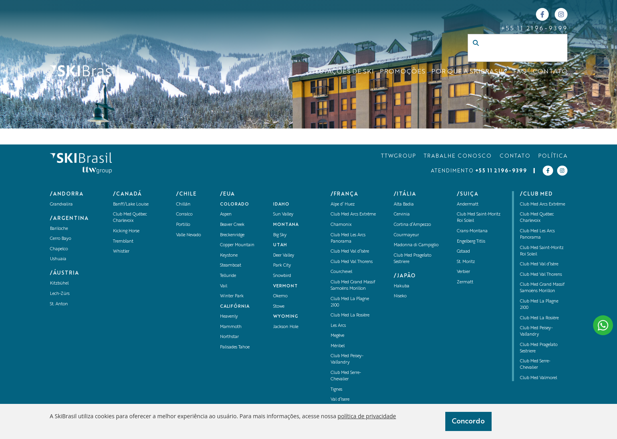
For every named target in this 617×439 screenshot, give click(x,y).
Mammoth (231, 327)
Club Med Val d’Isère (350, 251)
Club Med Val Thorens (352, 262)
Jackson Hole (285, 327)
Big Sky (280, 235)
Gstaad (463, 251)
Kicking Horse (126, 231)
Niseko (400, 296)
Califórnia (235, 307)
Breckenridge (232, 235)
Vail (223, 286)
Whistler (121, 251)
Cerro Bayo (60, 239)
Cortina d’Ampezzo (412, 225)
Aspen (226, 214)
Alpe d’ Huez (343, 204)
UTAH (280, 245)
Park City (282, 265)
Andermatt (467, 204)
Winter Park (232, 296)
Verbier (463, 272)
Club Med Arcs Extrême (353, 214)
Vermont (285, 286)
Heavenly (229, 316)
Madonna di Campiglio (416, 245)
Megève (337, 336)
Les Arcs (338, 326)
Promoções (402, 72)
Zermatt (465, 282)
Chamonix (341, 225)
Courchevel (341, 272)
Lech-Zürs (59, 294)
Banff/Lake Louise (131, 204)
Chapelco (59, 249)
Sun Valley (283, 214)
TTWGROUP (398, 156)
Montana (286, 225)
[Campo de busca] (509, 55)
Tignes (336, 390)
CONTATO (550, 72)
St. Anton (59, 304)
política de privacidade (366, 416)
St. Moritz (466, 262)
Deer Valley (283, 255)
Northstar (229, 337)
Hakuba (401, 286)
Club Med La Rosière (350, 315)
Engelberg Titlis (471, 241)
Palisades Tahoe (235, 347)
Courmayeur (406, 235)
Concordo (468, 421)
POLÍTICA (552, 156)
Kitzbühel (59, 283)
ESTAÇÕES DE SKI (344, 72)
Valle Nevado (188, 235)
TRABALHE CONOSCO (458, 156)
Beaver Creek (232, 225)
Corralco (184, 214)
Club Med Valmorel (538, 378)
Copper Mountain (237, 245)
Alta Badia (404, 204)
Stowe (278, 307)
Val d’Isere (340, 399)
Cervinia (402, 214)
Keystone (229, 255)
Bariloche (59, 229)
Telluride (228, 276)
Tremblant (123, 241)
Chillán (183, 204)
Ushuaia (58, 259)
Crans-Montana (472, 231)
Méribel (338, 346)
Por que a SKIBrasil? (469, 72)
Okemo (280, 296)
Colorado (234, 204)
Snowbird (282, 276)
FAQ (520, 72)
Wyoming (285, 316)
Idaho (281, 204)
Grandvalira (61, 204)
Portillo (183, 225)
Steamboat (230, 265)
